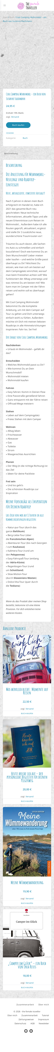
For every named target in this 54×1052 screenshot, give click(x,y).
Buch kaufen (18, 139)
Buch (11, 17)
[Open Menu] (4, 5)
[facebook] (26, 1045)
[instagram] (31, 1045)
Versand (15, 131)
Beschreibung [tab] (11, 167)
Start (5, 17)
